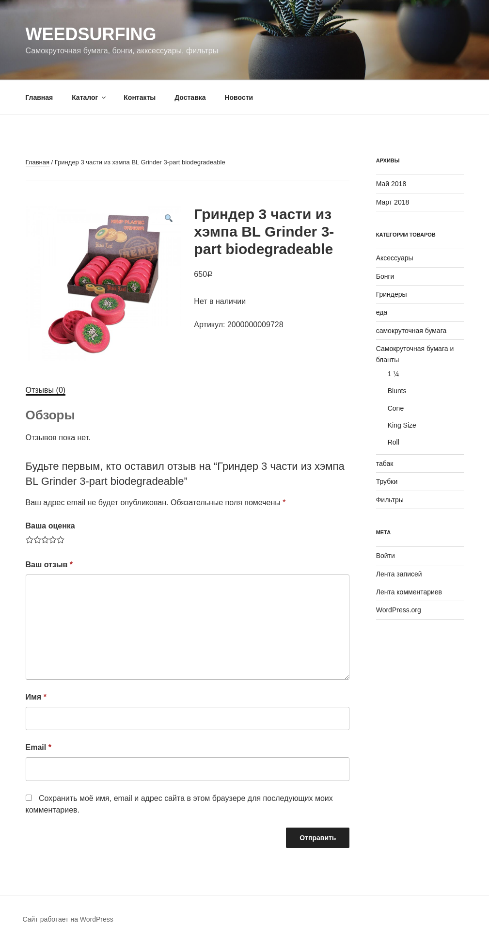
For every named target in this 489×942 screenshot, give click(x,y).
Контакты (140, 97)
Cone (396, 408)
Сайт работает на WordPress (68, 919)
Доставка (189, 97)
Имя (36, 697)
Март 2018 (393, 202)
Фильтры (390, 500)
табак (385, 463)
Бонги (385, 276)
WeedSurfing (91, 34)
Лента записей (399, 574)
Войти (385, 555)
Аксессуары (394, 258)
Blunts (397, 391)
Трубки (387, 481)
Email (38, 747)
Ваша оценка (50, 526)
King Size (402, 425)
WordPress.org (398, 610)
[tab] (46, 390)
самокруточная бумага (411, 331)
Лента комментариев (409, 592)
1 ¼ (393, 374)
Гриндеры (391, 294)
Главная (39, 97)
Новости (238, 97)
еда (381, 312)
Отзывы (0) (46, 390)
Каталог (89, 97)
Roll (393, 442)
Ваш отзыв (49, 564)
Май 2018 (391, 184)
